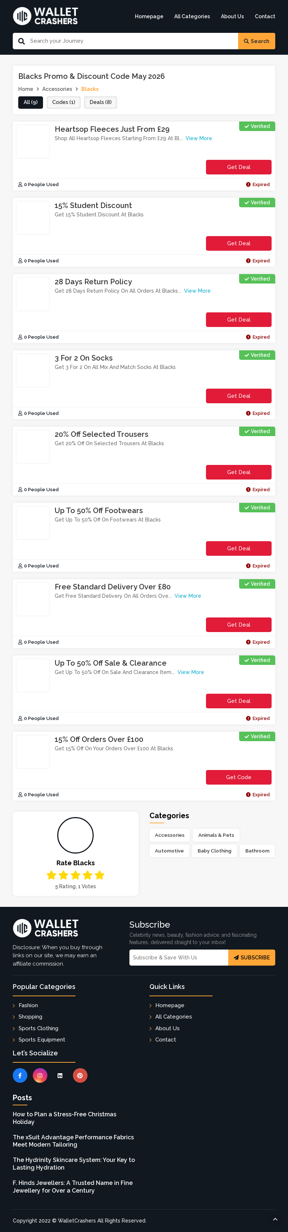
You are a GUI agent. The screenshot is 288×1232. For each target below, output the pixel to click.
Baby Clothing (214, 851)
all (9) (31, 102)
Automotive (169, 851)
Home (25, 89)
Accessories (169, 835)
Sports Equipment (42, 1039)
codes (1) (63, 102)
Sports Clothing (38, 1028)
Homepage (149, 16)
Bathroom (257, 851)
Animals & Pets (216, 835)
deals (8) (101, 102)
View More (199, 138)
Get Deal (238, 167)
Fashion (28, 1005)
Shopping (30, 1016)
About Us (232, 16)
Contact (265, 16)
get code (239, 779)
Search (256, 41)
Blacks (89, 89)
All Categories (192, 16)
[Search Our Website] (131, 41)
